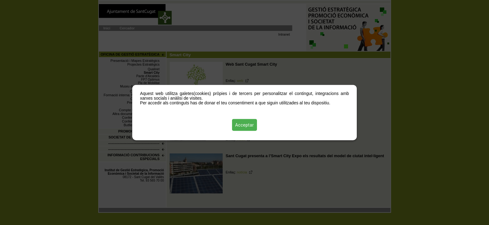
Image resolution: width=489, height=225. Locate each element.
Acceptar (244, 124)
